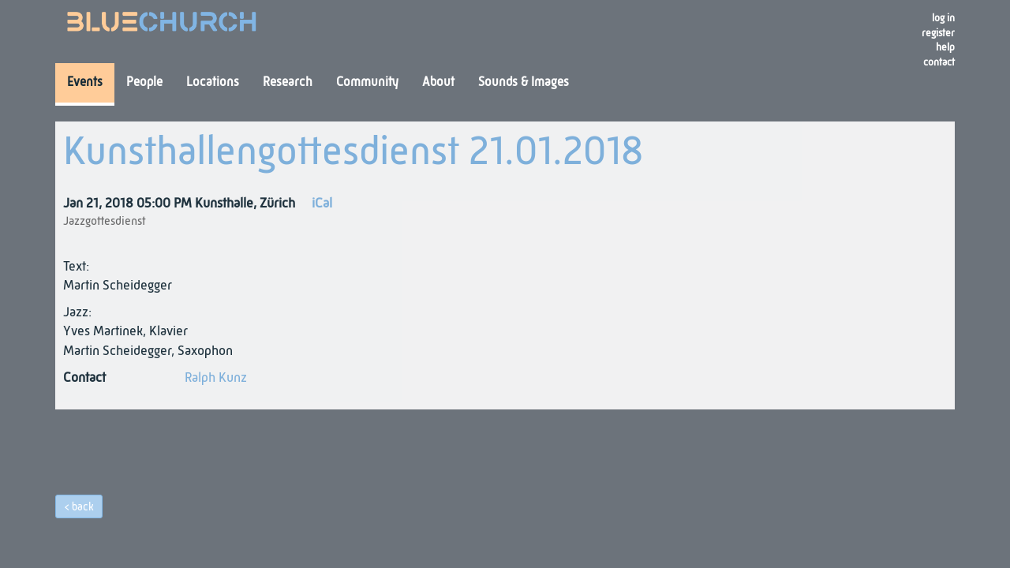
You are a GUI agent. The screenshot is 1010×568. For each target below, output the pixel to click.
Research (287, 83)
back (83, 507)
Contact (939, 63)
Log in (943, 18)
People (144, 83)
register (938, 33)
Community (367, 83)
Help (945, 48)
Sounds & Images (523, 83)
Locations (212, 83)
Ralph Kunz (216, 378)
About (438, 83)
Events (85, 83)
